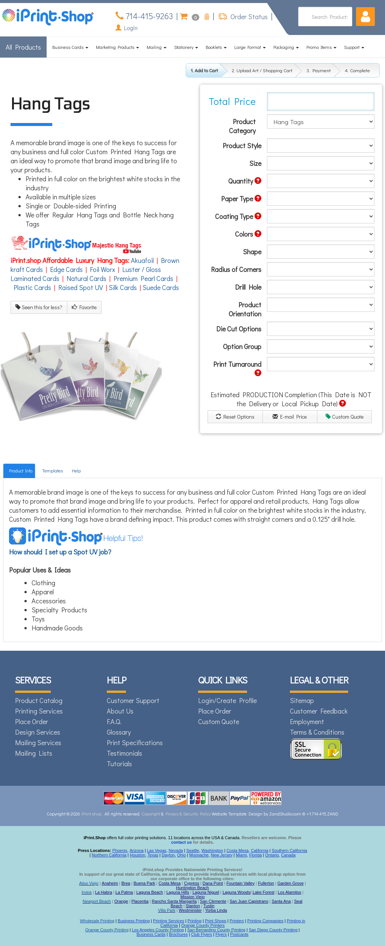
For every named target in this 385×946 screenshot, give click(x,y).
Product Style (242, 145)
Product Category (242, 126)
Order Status (248, 16)
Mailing (157, 47)
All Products (23, 47)
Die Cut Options (238, 328)
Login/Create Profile (227, 700)
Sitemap (302, 700)
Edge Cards (66, 269)
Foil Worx (102, 269)
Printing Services (39, 710)
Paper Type (241, 198)
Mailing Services (38, 742)
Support (354, 47)
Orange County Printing (107, 930)
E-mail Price (290, 416)
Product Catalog (38, 700)
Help (76, 471)
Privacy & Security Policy (188, 814)
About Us (120, 710)
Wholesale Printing (97, 921)
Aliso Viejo (88, 883)
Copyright (150, 814)
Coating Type (238, 216)
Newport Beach (97, 901)
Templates (52, 471)
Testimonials (124, 753)
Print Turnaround (237, 368)
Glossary (119, 731)
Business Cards (70, 47)
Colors (248, 233)
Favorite (84, 307)
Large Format (250, 47)
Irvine (87, 892)
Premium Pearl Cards (143, 278)
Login (126, 28)
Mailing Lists (33, 753)
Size (255, 163)
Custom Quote (345, 416)
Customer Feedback (319, 710)
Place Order (31, 721)
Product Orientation (245, 309)
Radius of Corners (236, 269)
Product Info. (21, 471)
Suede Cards (160, 287)
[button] (365, 16)
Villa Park (166, 910)
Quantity (244, 180)
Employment (307, 721)
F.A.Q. (114, 721)
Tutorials (119, 763)
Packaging (286, 47)
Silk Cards (123, 287)
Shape (252, 251)
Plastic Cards (32, 287)
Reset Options (235, 416)
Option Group (242, 346)
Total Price (232, 101)
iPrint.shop (91, 814)
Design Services (37, 731)
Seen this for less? (38, 307)
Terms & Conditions (317, 731)
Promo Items (321, 47)
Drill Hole (248, 287)
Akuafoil (142, 260)
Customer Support (133, 700)
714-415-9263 (148, 16)
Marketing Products (117, 47)
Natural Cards (86, 278)
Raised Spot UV (80, 287)
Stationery (186, 47)
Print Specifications (135, 742)
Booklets (216, 47)
